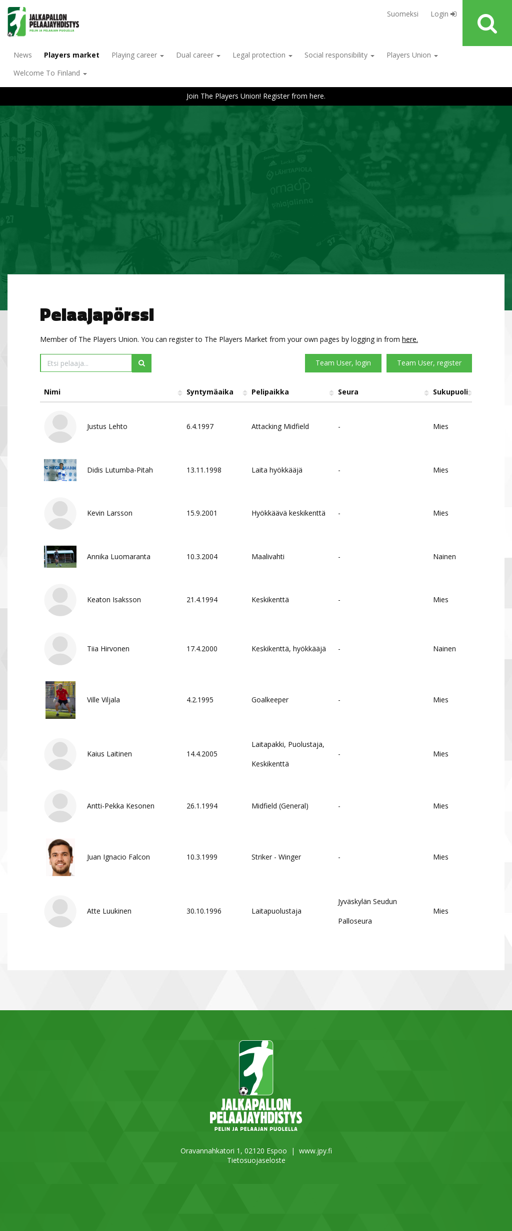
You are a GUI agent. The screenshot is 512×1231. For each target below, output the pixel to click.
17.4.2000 (202, 648)
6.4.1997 (200, 426)
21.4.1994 (202, 599)
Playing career (138, 55)
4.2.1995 (200, 699)
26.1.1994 (202, 805)
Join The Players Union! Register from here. (256, 96)
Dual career (198, 55)
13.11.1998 (204, 470)
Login (443, 14)
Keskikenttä (270, 599)
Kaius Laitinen (109, 753)
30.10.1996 (204, 911)
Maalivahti (268, 556)
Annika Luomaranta (118, 556)
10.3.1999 (202, 857)
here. (410, 339)
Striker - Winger (276, 857)
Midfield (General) (280, 805)
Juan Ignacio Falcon (118, 857)
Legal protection (262, 55)
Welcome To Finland (50, 73)
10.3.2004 (202, 556)
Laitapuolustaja (277, 911)
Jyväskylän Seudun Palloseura (367, 911)
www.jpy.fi (315, 1150)
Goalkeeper (270, 699)
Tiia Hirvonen (108, 648)
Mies (440, 426)
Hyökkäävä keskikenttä (289, 513)
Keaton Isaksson (114, 599)
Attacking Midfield (280, 426)
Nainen (444, 556)
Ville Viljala (103, 699)
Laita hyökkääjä (277, 470)
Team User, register (429, 362)
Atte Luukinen (109, 911)
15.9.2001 (202, 513)
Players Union (412, 55)
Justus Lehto (107, 426)
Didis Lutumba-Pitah (120, 470)
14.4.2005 (202, 753)
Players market (72, 55)
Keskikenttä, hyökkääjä (289, 648)
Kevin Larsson (109, 513)
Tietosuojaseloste (256, 1160)
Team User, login (343, 362)
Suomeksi (402, 14)
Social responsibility (339, 55)
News (23, 55)
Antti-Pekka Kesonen (120, 805)
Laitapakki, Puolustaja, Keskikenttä (288, 753)
